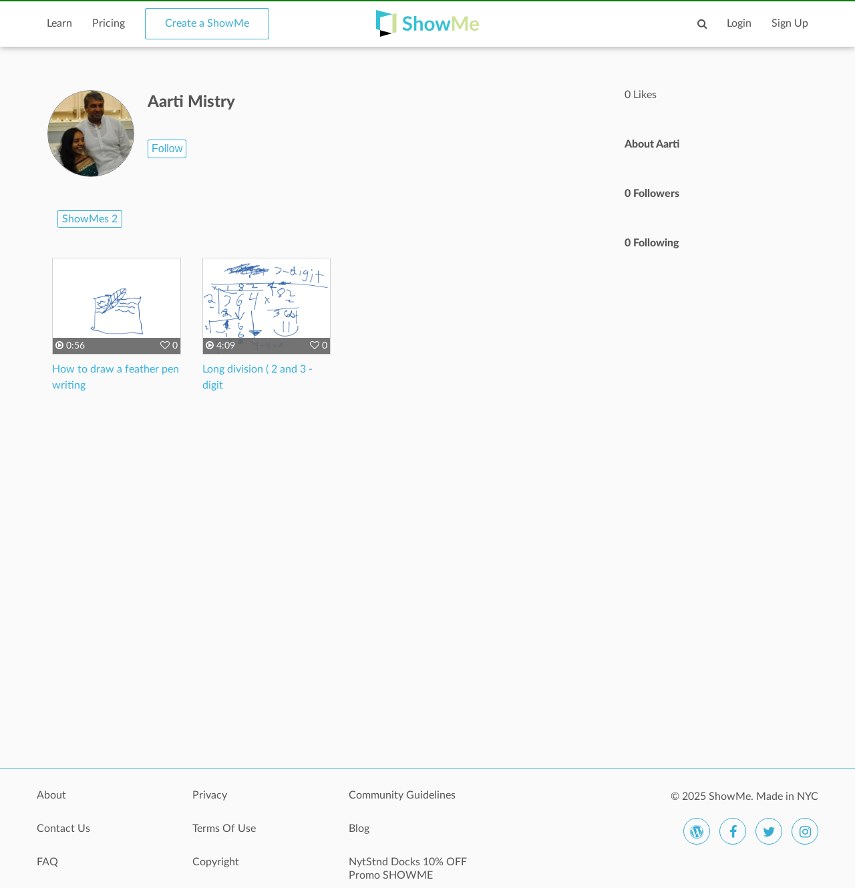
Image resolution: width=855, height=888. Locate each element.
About (51, 795)
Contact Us (63, 828)
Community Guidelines (402, 795)
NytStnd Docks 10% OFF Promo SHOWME (408, 869)
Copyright (215, 862)
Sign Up (790, 23)
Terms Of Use (224, 828)
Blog (359, 828)
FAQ (47, 862)
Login (739, 23)
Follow (167, 148)
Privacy (209, 795)
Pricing (108, 23)
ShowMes (90, 219)
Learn (59, 23)
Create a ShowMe (207, 23)
